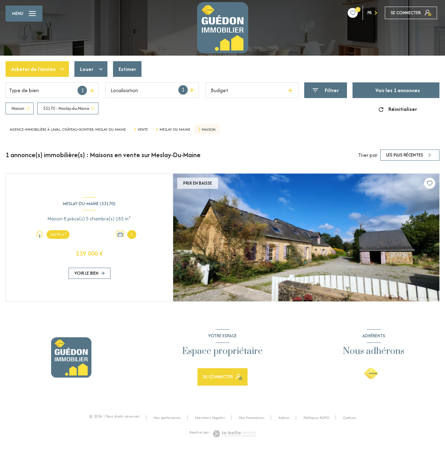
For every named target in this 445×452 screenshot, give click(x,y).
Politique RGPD (316, 417)
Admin (284, 417)
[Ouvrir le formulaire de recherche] (325, 90)
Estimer (127, 69)
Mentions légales (210, 417)
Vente (143, 129)
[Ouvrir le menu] (24, 14)
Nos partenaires (167, 417)
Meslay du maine (175, 129)
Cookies (349, 417)
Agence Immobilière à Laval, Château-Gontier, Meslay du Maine (68, 129)
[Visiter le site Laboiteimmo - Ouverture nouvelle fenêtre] (233, 433)
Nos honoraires (252, 417)
